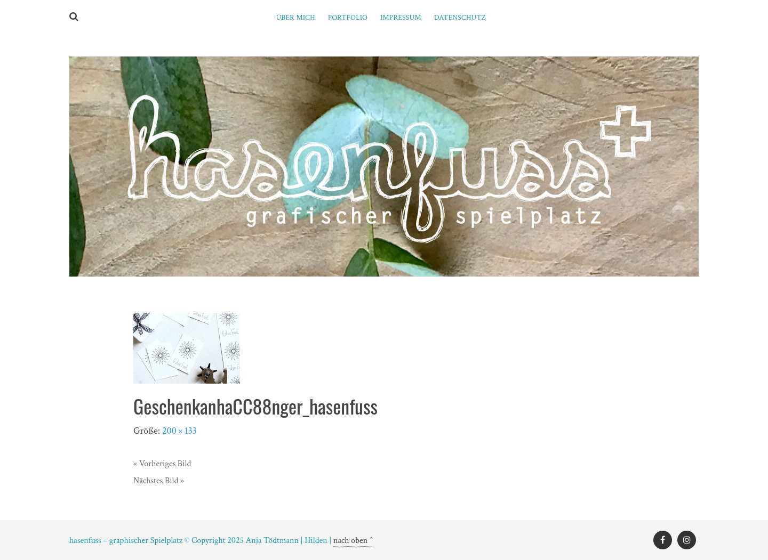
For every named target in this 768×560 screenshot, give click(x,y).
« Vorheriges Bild (162, 463)
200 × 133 (179, 431)
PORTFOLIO (347, 17)
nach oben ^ (353, 540)
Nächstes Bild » (158, 480)
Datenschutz (460, 17)
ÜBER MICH (295, 17)
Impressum (400, 17)
